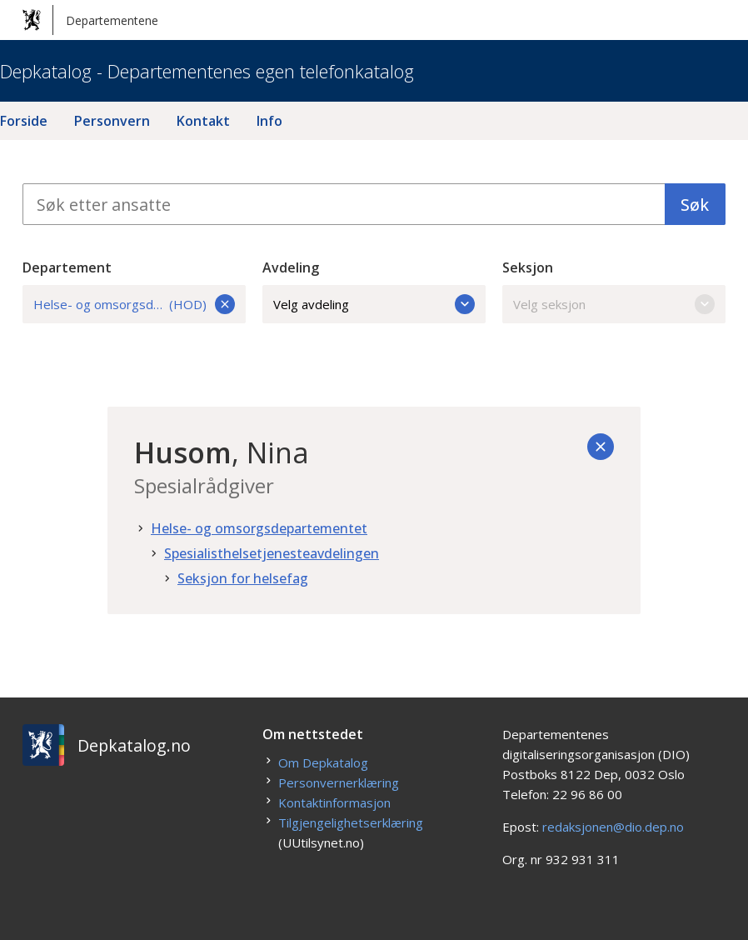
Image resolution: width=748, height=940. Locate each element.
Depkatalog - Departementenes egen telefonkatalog (207, 70)
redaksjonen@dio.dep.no (613, 826)
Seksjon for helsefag (242, 578)
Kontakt (203, 121)
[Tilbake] (600, 446)
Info (269, 121)
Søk (695, 204)
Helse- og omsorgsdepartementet (259, 528)
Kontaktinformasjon (334, 802)
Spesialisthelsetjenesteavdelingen (271, 553)
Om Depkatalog (323, 762)
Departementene (90, 20)
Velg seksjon (614, 304)
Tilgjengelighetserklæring (350, 822)
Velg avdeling (374, 304)
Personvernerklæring (338, 782)
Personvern (112, 121)
